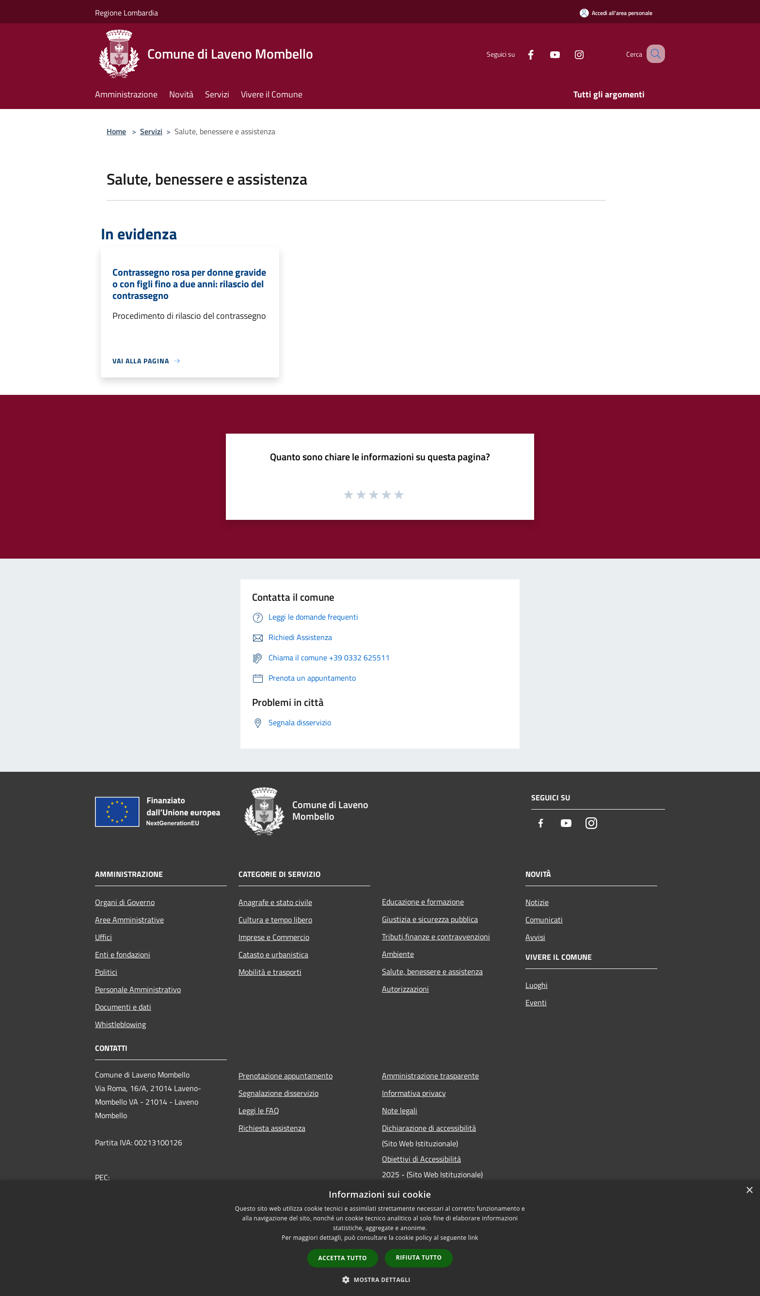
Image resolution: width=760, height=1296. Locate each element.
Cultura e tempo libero (275, 919)
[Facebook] (518, 53)
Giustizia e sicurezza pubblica (430, 919)
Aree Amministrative (129, 919)
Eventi (536, 1002)
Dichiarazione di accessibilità (429, 1128)
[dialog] (380, 1238)
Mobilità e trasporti (269, 972)
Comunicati (544, 919)
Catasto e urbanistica (273, 954)
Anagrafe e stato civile (275, 902)
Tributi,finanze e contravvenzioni (436, 936)
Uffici (103, 937)
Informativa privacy (414, 1093)
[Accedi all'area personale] (616, 12)
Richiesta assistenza (271, 1128)
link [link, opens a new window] (473, 1238)
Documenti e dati (123, 1007)
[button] (380, 1279)
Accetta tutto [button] (342, 1258)
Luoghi (536, 985)
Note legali (399, 1110)
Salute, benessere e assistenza (432, 971)
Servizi (151, 131)
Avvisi (535, 937)
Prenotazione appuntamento (285, 1075)
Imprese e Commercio (273, 937)
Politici (106, 972)
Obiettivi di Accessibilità (421, 1159)
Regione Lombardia (126, 12)
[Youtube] (543, 53)
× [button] (749, 1190)
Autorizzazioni (405, 989)
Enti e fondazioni (122, 954)
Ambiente (398, 954)
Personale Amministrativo (138, 989)
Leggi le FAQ (258, 1110)
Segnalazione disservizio (278, 1093)
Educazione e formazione (423, 901)
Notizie (537, 902)
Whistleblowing (120, 1024)
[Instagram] (567, 53)
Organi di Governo (125, 902)
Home (116, 131)
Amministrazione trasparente (430, 1075)
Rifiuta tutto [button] (419, 1257)
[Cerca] (653, 53)
